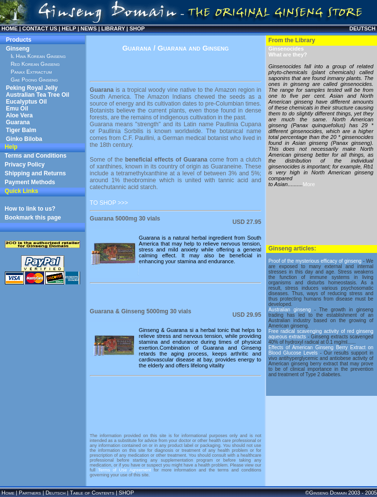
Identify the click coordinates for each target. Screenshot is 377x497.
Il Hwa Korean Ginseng (38, 56)
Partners (30, 493)
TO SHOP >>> (109, 202)
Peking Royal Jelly (31, 87)
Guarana (18, 122)
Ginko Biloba (24, 139)
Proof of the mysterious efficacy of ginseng (315, 261)
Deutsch (56, 493)
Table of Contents (92, 493)
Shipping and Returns (35, 173)
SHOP (137, 28)
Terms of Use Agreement (124, 470)
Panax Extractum (31, 72)
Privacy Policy (25, 164)
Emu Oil (17, 108)
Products (18, 39)
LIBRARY (113, 28)
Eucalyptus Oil (26, 101)
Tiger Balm (21, 130)
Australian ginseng (290, 309)
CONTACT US (39, 28)
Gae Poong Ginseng (34, 80)
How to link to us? (30, 208)
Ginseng (17, 48)
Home (7, 493)
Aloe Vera (19, 115)
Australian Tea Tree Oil (37, 94)
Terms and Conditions (36, 155)
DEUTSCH (363, 28)
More (309, 184)
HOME (9, 28)
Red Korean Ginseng (35, 64)
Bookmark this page (33, 217)
